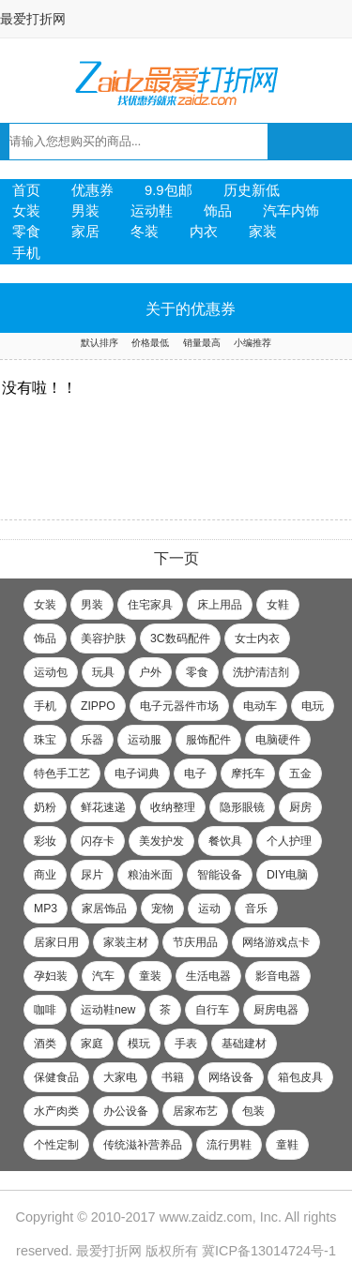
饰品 (218, 210)
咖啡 (45, 1009)
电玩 (312, 706)
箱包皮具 (300, 1077)
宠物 (162, 908)
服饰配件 (208, 739)
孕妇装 (51, 976)
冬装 (144, 231)
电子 (195, 773)
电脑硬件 (277, 739)
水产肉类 (56, 1111)
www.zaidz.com (206, 1216)
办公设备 (125, 1111)
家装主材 (125, 942)
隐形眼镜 (242, 807)
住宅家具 (150, 604)
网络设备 (230, 1077)
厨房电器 (275, 1009)
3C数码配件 (180, 638)
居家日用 (56, 942)
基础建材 (244, 1043)
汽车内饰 (291, 210)
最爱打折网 (33, 18)
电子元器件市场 (179, 706)
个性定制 (56, 1144)
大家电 (120, 1077)
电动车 (260, 706)
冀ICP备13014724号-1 (269, 1250)
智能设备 (219, 874)
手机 (26, 253)
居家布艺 (195, 1111)
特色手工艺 (62, 773)
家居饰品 (104, 908)
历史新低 (251, 190)
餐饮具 (225, 841)
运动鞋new (108, 1009)
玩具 (103, 672)
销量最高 (202, 343)
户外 (150, 672)
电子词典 (137, 773)
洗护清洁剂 (261, 672)
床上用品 (219, 604)
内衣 (204, 231)
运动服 (144, 739)
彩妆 (45, 841)
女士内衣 (257, 638)
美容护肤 (103, 638)
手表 (186, 1043)
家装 (263, 231)
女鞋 (278, 604)
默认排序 (99, 343)
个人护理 (289, 841)
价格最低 (150, 343)
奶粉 (45, 807)
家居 (85, 231)
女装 (26, 210)
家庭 (92, 1043)
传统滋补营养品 (142, 1144)
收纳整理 (172, 807)
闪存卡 (98, 841)
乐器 (92, 739)
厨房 (300, 807)
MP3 (45, 908)
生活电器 (208, 976)
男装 (85, 210)
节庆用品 (195, 942)
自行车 (212, 1009)
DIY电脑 (287, 874)
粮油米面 (150, 874)
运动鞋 (151, 210)
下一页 (176, 558)
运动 (209, 908)
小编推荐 (252, 343)
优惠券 (92, 190)
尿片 (92, 874)
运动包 (51, 672)
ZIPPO (98, 706)
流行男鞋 (229, 1144)
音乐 (256, 908)
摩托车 (248, 773)
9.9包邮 (168, 190)
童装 (150, 976)
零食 (26, 231)
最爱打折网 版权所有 (137, 1250)
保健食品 (56, 1077)
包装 (253, 1111)
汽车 (103, 976)
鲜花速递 (103, 807)
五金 (300, 773)
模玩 (139, 1043)
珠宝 (45, 739)
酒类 (45, 1043)
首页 (26, 190)
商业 (45, 874)
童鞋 (287, 1144)
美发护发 (161, 841)
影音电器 (277, 976)
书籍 (172, 1077)
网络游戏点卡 (276, 942)
